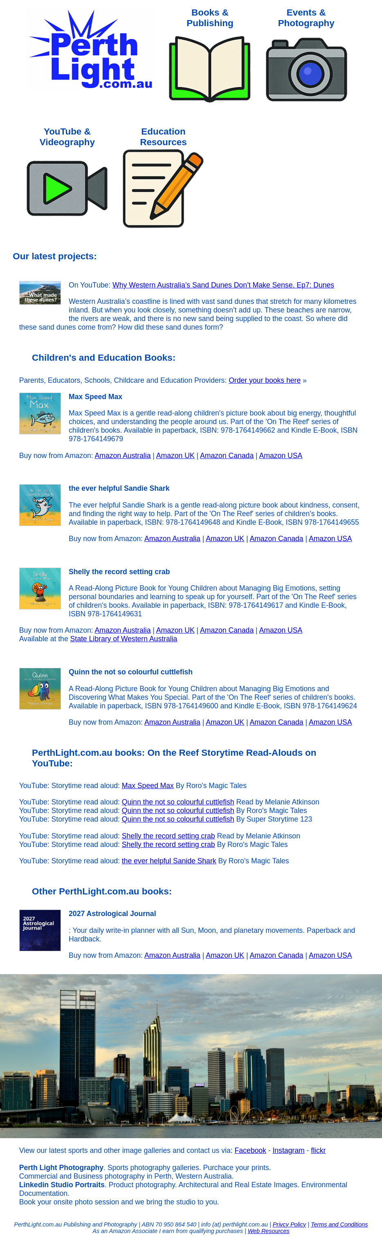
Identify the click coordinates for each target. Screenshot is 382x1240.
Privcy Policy (289, 1224)
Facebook (250, 1150)
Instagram (288, 1150)
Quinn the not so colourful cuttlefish (178, 802)
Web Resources (269, 1231)
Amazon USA (281, 456)
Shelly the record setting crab (168, 836)
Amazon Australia (123, 456)
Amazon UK (175, 456)
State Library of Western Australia (124, 639)
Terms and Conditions (339, 1224)
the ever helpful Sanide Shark (169, 861)
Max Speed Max (148, 786)
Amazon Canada (227, 456)
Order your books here (265, 380)
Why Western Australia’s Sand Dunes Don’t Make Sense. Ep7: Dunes (223, 285)
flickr (318, 1150)
